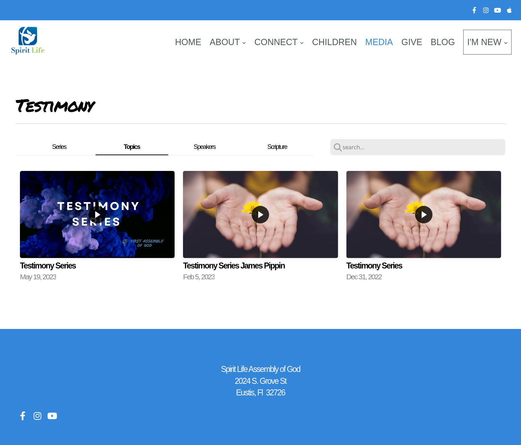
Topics (132, 146)
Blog (443, 42)
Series (59, 146)
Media (379, 42)
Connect (279, 42)
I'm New (487, 42)
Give (411, 42)
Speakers (204, 146)
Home (188, 42)
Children (334, 42)
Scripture (277, 146)
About (228, 42)
